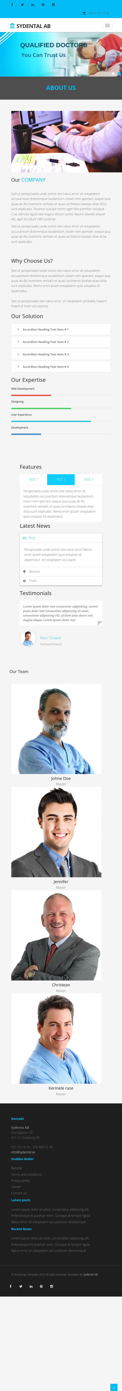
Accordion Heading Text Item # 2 (42, 342)
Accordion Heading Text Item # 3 (42, 354)
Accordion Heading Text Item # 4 (42, 367)
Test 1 (33, 479)
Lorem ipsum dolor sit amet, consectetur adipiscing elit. (50, 1209)
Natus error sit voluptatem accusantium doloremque (48, 1222)
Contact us (18, 1193)
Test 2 (61, 479)
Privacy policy (20, 1180)
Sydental (30, 24)
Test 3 (88, 479)
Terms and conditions (26, 1174)
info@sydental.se (23, 1152)
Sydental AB (90, 1274)
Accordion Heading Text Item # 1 (42, 329)
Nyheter (17, 1168)
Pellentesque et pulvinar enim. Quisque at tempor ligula (50, 1215)
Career (16, 1187)
